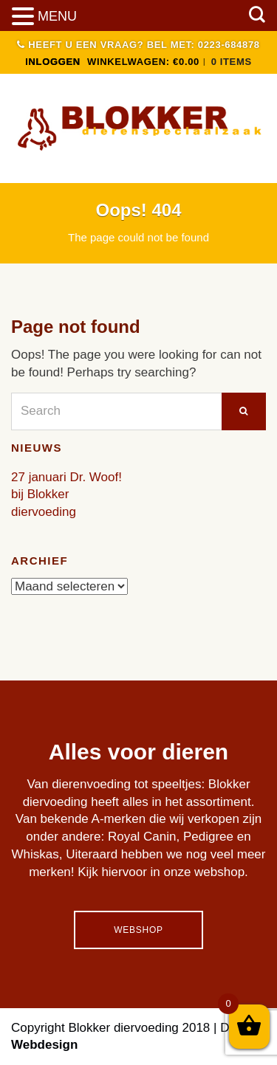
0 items (231, 61)
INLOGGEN (53, 61)
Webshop (138, 930)
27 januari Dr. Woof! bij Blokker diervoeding (66, 495)
